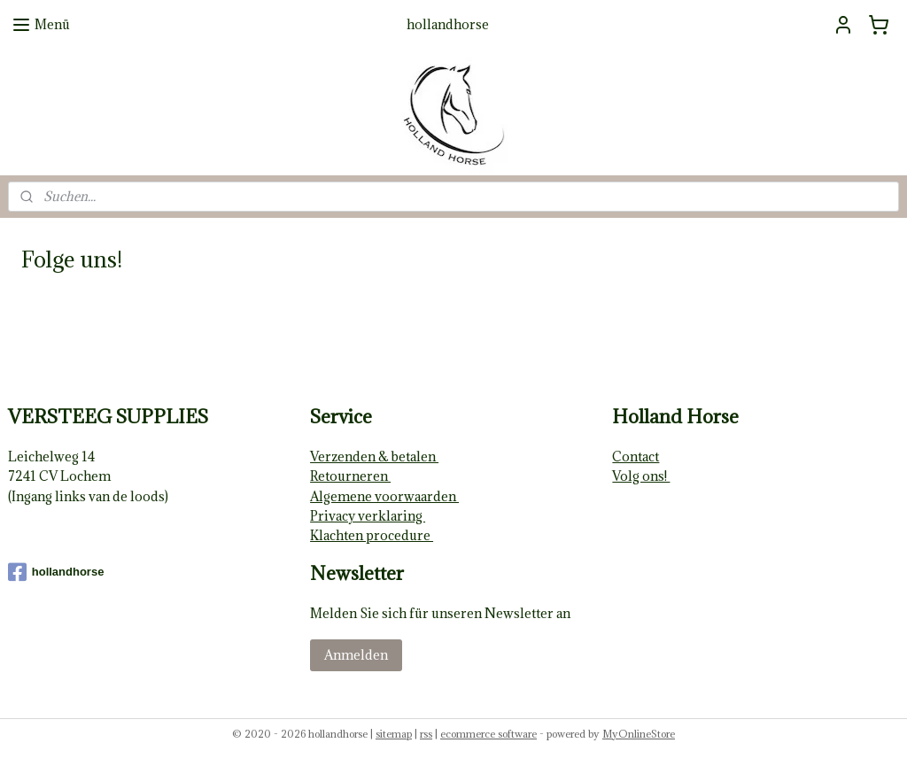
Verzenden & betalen (374, 456)
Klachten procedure (371, 535)
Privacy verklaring (367, 515)
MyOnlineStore (638, 733)
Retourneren (350, 476)
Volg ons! (641, 476)
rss (426, 733)
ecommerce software (488, 733)
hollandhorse (56, 572)
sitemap (394, 733)
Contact (635, 456)
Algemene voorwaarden (384, 496)
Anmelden (356, 654)
